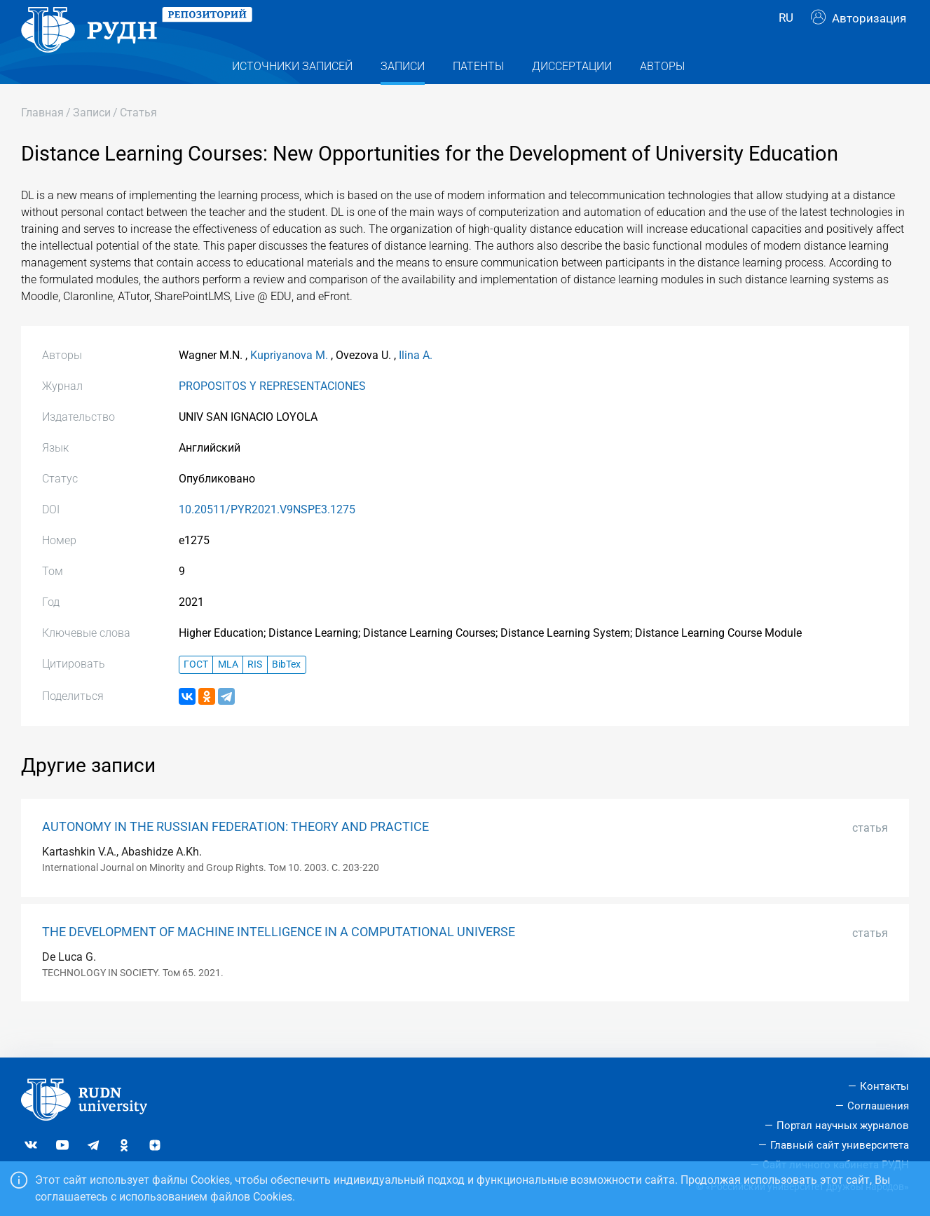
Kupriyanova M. (289, 383)
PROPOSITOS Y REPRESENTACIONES (272, 414)
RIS (254, 692)
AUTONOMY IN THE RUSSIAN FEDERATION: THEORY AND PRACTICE (235, 855)
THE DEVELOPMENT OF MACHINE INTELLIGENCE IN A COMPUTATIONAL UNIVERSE (278, 960)
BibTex (286, 692)
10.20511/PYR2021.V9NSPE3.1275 (267, 537)
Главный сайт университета (839, 1145)
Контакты (884, 1086)
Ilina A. (415, 383)
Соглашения (878, 1106)
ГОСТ (196, 692)
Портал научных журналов (843, 1125)
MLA (228, 692)
